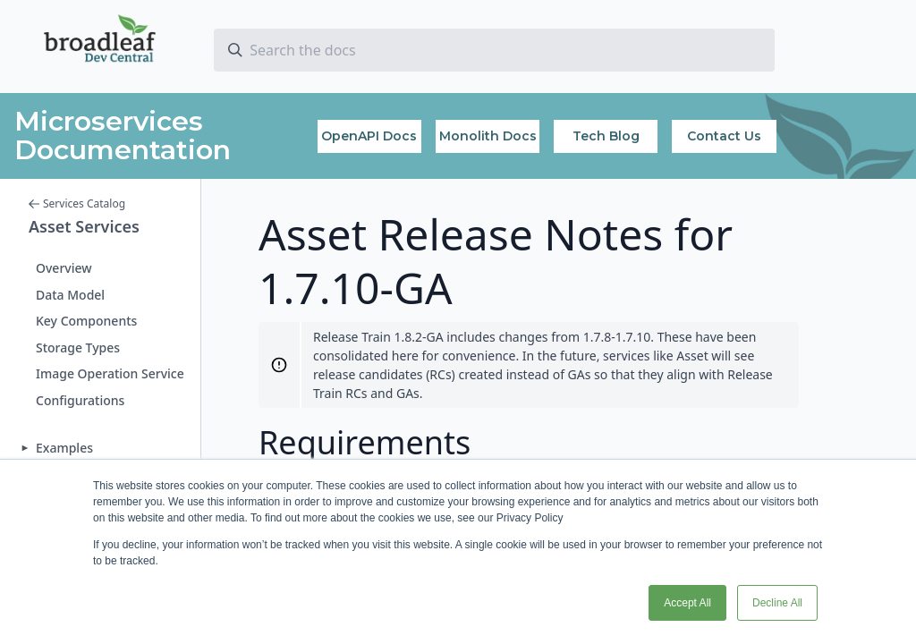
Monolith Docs (488, 136)
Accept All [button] (687, 603)
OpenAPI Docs (369, 136)
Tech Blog (606, 136)
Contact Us (724, 136)
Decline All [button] (777, 603)
